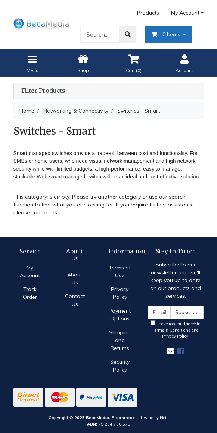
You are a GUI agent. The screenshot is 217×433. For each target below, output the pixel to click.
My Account (30, 271)
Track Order (30, 293)
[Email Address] (159, 312)
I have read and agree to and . (176, 329)
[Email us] (170, 350)
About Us (74, 278)
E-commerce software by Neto (140, 417)
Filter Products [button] (43, 91)
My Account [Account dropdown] (185, 12)
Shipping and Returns (120, 340)
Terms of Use (120, 271)
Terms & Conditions (171, 330)
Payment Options (120, 314)
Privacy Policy (119, 293)
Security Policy (120, 365)
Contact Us (75, 300)
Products (148, 12)
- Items (166, 34)
